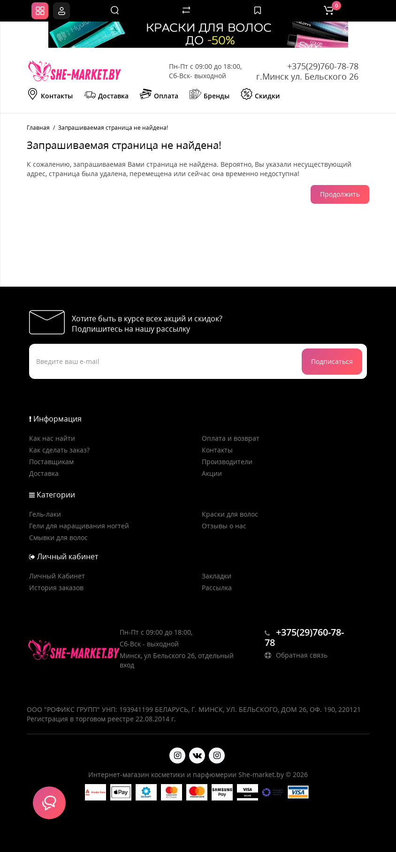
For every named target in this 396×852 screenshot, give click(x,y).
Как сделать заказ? (59, 449)
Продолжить (340, 194)
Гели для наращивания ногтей (79, 525)
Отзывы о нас (224, 525)
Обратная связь (296, 655)
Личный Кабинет (57, 575)
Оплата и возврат (230, 438)
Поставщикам (51, 461)
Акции (212, 473)
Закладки (216, 575)
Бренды (209, 95)
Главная (38, 128)
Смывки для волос (58, 537)
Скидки (260, 95)
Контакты (50, 95)
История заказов (56, 587)
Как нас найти (52, 438)
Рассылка (217, 587)
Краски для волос (230, 514)
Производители (227, 461)
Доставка (106, 95)
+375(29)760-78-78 (322, 66)
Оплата (159, 95)
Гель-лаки (45, 514)
